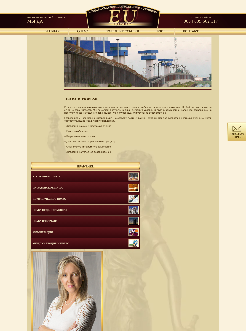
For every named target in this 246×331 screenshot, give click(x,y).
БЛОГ (161, 31)
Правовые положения (156, 319)
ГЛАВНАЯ (52, 31)
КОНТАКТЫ (192, 31)
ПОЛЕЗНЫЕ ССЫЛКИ (122, 31)
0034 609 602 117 (201, 21)
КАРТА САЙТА (184, 319)
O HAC (82, 31)
